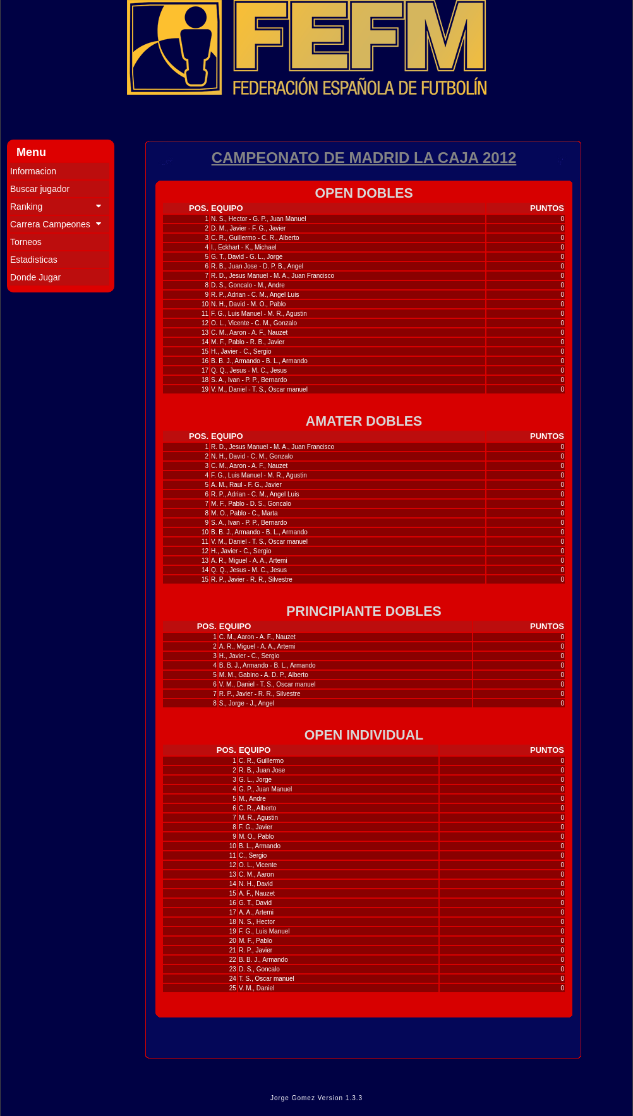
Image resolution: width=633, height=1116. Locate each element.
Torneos (26, 242)
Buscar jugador (39, 189)
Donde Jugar (35, 277)
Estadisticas (33, 260)
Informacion (33, 171)
